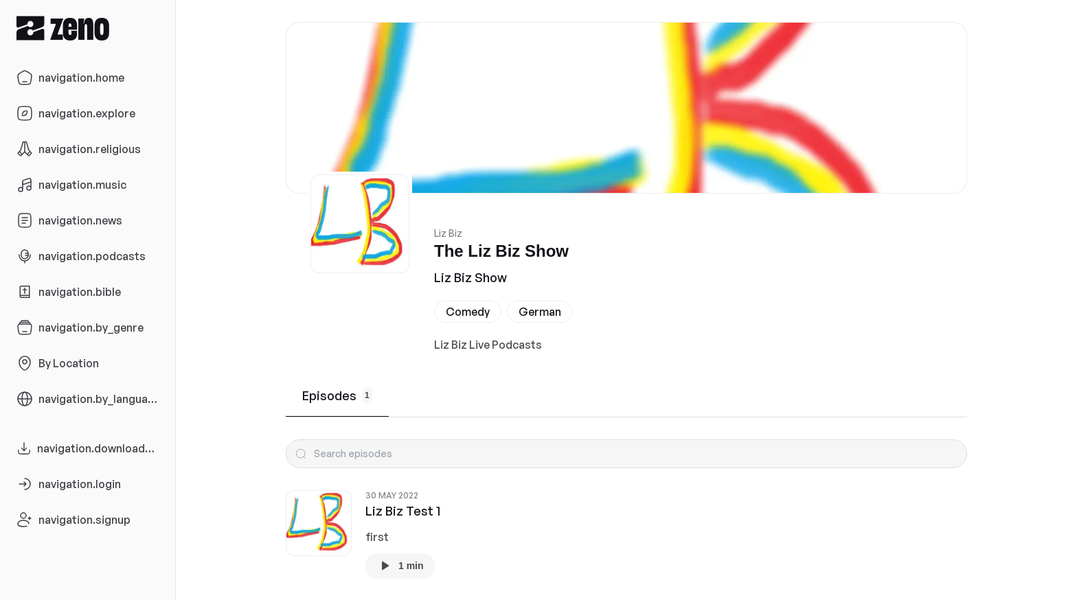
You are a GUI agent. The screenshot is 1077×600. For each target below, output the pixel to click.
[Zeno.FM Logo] (87, 28)
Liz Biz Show (470, 277)
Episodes (337, 395)
